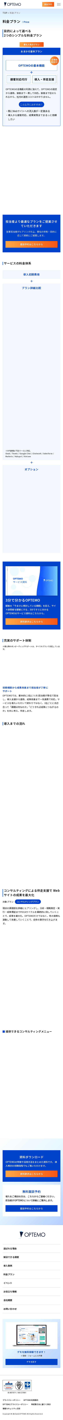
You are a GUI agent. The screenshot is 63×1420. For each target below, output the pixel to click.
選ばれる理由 (10, 1248)
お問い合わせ (10, 1308)
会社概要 (7, 1300)
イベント (7, 1282)
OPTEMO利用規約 (30, 1400)
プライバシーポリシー (12, 1400)
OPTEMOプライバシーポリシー (15, 1404)
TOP (5, 12)
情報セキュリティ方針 (11, 1408)
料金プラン (8, 1274)
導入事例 (7, 1265)
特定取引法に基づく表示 (41, 1404)
